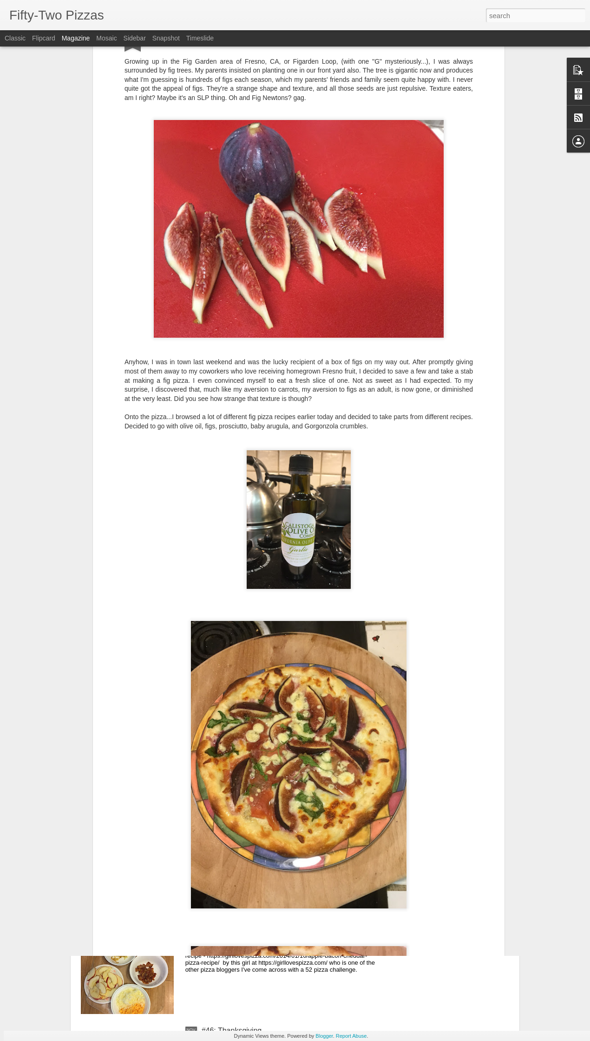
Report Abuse (351, 1036)
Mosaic (106, 38)
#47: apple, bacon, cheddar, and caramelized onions (288, 925)
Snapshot (166, 38)
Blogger (324, 1036)
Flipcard (43, 38)
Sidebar (135, 38)
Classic (15, 38)
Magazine (76, 38)
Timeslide (200, 38)
